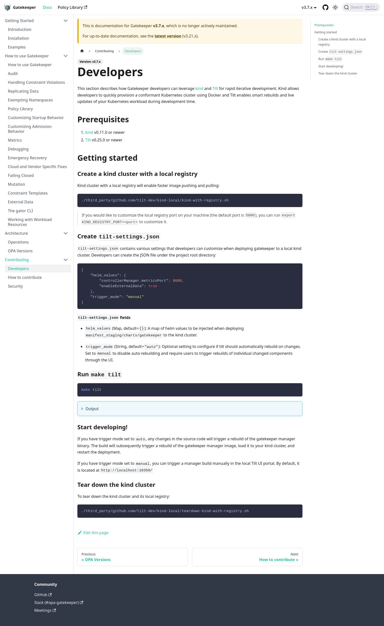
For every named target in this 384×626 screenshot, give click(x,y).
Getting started (325, 32)
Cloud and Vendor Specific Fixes (37, 166)
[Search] (361, 7)
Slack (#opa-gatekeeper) (58, 602)
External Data (20, 202)
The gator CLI (20, 210)
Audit (13, 73)
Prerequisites (324, 25)
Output (92, 408)
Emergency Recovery (27, 157)
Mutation (16, 184)
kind (199, 88)
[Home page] (82, 51)
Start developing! (330, 66)
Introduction (19, 29)
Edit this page (92, 532)
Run (330, 59)
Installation (18, 38)
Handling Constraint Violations (36, 82)
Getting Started (19, 20)
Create (340, 51)
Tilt (215, 88)
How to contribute (25, 277)
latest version (168, 36)
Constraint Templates (28, 193)
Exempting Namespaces (30, 100)
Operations (18, 242)
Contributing (17, 259)
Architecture (16, 233)
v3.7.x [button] (307, 7)
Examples (17, 47)
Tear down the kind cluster (337, 73)
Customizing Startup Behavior (36, 117)
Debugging (18, 149)
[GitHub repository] (325, 7)
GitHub (43, 594)
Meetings (45, 610)
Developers (18, 268)
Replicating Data (23, 91)
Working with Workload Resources (30, 222)
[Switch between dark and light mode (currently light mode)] (335, 7)
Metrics (15, 140)
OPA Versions (20, 251)
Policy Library (72, 7)
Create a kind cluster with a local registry (342, 42)
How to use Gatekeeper (27, 56)
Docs (47, 7)
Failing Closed (21, 175)
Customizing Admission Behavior (30, 129)
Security (15, 286)
